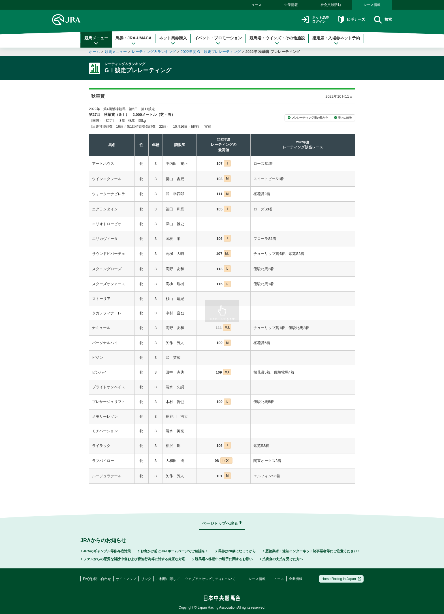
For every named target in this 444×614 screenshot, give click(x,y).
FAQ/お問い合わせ (97, 579)
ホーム (94, 52)
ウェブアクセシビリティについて (210, 579)
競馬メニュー (96, 40)
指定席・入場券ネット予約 (336, 40)
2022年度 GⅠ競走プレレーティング (211, 52)
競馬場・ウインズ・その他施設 (277, 40)
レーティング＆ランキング (154, 52)
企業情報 (291, 5)
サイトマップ (126, 579)
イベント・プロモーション (218, 40)
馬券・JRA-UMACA (133, 40)
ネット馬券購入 (173, 40)
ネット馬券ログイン (308, 19)
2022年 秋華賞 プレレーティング (273, 52)
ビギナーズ (347, 19)
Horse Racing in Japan (341, 579)
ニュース (255, 5)
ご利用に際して (168, 579)
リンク (146, 579)
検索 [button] (382, 20)
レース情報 (372, 5)
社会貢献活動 (331, 5)
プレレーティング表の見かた (308, 117)
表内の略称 (343, 117)
